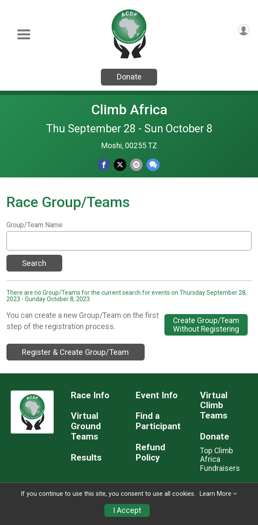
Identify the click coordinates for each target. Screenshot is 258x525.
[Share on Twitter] (120, 165)
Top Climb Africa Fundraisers (220, 459)
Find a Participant (158, 421)
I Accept (127, 510)
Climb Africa (129, 109)
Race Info (90, 395)
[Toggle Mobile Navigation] (23, 34)
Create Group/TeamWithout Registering (206, 324)
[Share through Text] (153, 165)
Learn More (215, 494)
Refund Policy (150, 453)
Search (34, 263)
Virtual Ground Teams (86, 426)
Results (86, 458)
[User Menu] (243, 30)
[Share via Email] (136, 165)
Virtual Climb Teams (214, 406)
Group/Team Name (34, 225)
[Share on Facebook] (103, 165)
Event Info (157, 395)
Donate (129, 76)
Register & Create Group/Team (75, 352)
